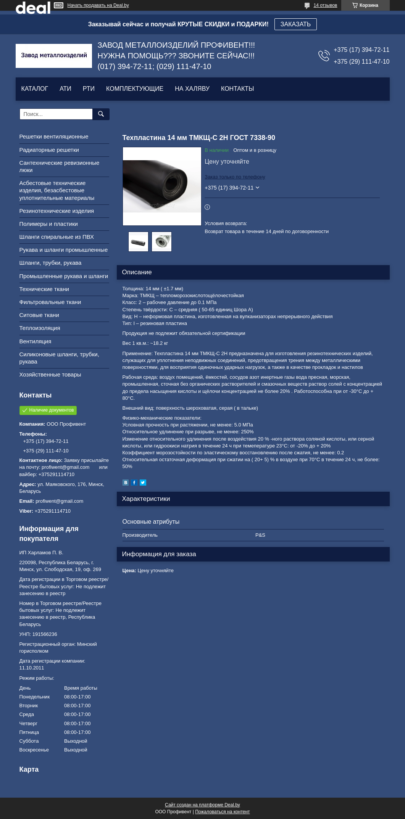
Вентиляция (35, 341)
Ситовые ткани (39, 315)
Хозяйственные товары (50, 374)
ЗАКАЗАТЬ (296, 24)
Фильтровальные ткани (50, 302)
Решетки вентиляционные (54, 136)
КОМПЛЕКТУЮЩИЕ (134, 88)
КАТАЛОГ (34, 88)
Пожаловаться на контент (222, 811)
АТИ (65, 88)
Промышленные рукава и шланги (63, 276)
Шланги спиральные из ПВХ (56, 236)
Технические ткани (44, 289)
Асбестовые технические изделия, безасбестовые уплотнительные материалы (57, 190)
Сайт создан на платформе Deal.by (202, 805)
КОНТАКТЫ (237, 88)
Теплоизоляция (39, 328)
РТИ (89, 88)
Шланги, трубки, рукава (50, 262)
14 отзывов (325, 5)
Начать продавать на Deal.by (98, 5)
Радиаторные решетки (49, 149)
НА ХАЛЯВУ (192, 88)
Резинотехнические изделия (56, 211)
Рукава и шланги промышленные (63, 249)
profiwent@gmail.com (59, 501)
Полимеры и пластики (48, 223)
